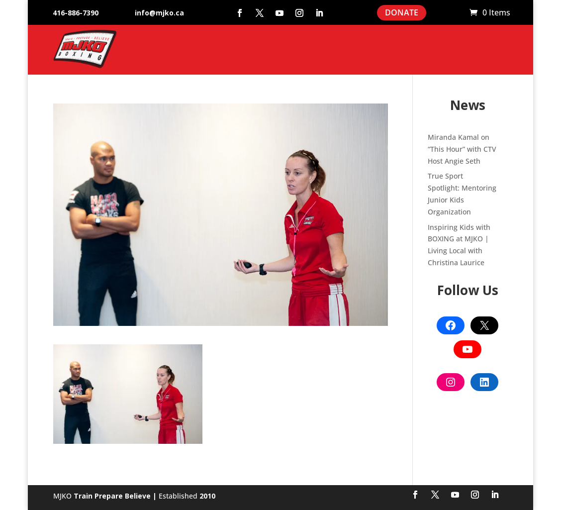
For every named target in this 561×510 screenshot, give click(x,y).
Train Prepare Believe (112, 496)
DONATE (401, 12)
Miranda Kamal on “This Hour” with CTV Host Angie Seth (462, 149)
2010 (207, 496)
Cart (457, 13)
